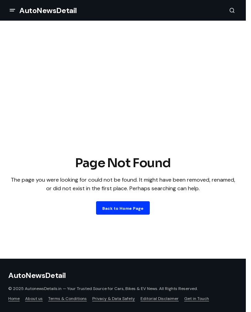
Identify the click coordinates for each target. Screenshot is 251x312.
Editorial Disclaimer (159, 298)
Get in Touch (196, 298)
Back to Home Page (123, 208)
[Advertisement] (125, 102)
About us (34, 298)
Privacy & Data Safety (113, 298)
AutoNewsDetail (48, 10)
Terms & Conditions (67, 298)
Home (14, 298)
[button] (12, 10)
